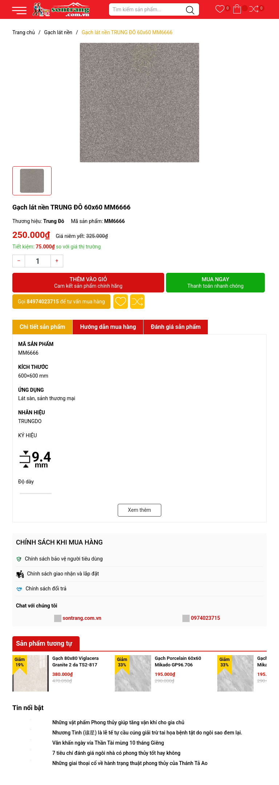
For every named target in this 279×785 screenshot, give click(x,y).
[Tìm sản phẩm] (154, 9)
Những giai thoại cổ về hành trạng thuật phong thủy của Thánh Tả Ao (129, 763)
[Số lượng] (37, 261)
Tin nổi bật (28, 708)
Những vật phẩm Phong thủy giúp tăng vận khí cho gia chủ (118, 722)
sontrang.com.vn (82, 618)
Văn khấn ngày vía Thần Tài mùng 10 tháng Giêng (108, 743)
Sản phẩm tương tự (44, 643)
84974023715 (42, 301)
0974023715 (205, 618)
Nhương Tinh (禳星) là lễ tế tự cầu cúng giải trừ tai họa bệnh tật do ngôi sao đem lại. (147, 733)
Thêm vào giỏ (88, 282)
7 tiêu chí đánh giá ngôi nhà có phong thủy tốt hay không (116, 753)
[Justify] (190, 10)
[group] (139, 103)
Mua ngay (215, 282)
